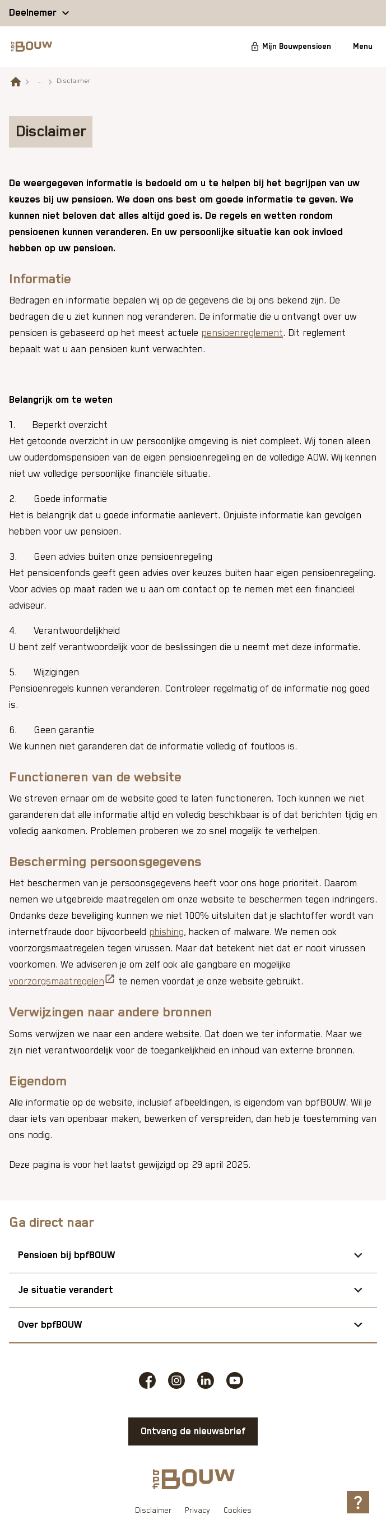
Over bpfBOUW (50, 1325)
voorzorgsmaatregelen (62, 980)
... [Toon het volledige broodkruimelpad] (39, 81)
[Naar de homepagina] (15, 81)
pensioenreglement (242, 333)
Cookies (238, 1510)
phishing (166, 932)
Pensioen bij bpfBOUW (66, 1255)
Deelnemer (33, 13)
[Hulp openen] (358, 1502)
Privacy (197, 1510)
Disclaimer (153, 1510)
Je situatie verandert (65, 1290)
